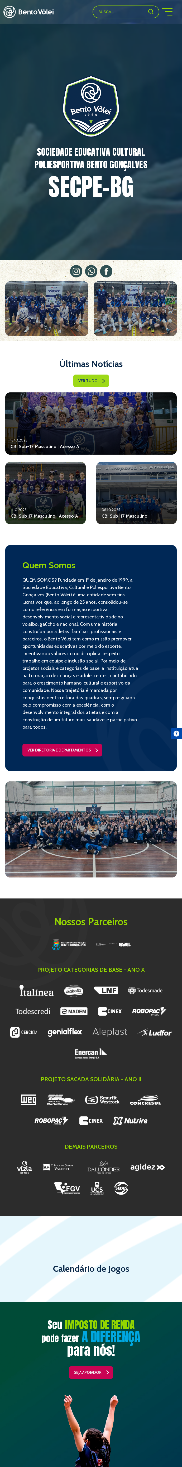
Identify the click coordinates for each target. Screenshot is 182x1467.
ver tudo (88, 380)
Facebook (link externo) (106, 271)
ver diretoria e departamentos (59, 750)
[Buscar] (151, 11)
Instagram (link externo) (76, 271)
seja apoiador (88, 1372)
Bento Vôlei (28, 12)
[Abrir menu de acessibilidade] (176, 733)
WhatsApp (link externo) (91, 271)
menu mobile (172, 12)
